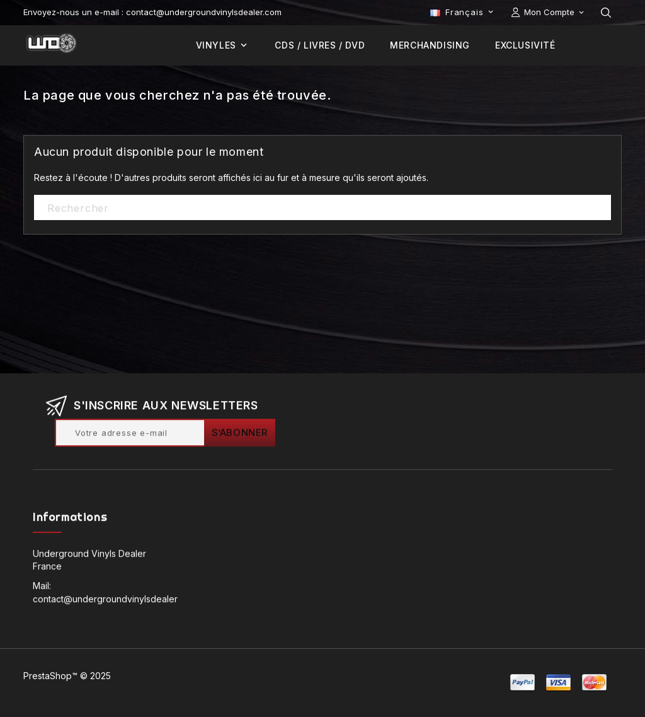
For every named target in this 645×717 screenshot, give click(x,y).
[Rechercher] (322, 208)
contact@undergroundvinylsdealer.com (115, 600)
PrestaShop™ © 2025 (67, 675)
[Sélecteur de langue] (463, 12)
